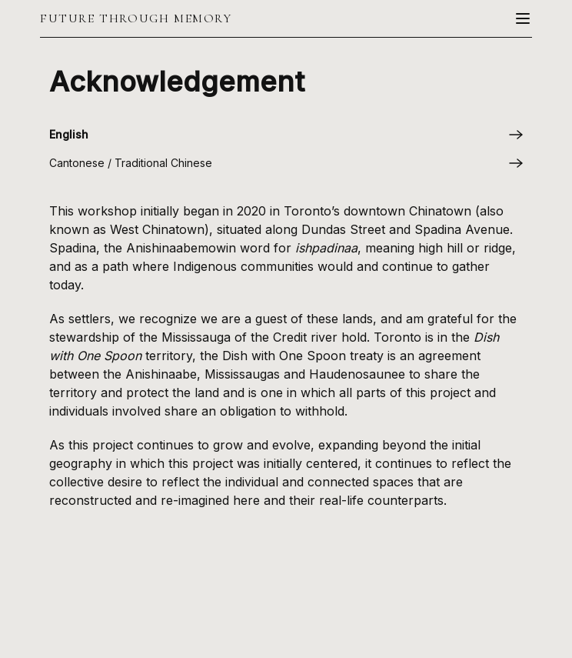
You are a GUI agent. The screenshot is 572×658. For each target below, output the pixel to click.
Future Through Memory (136, 18)
